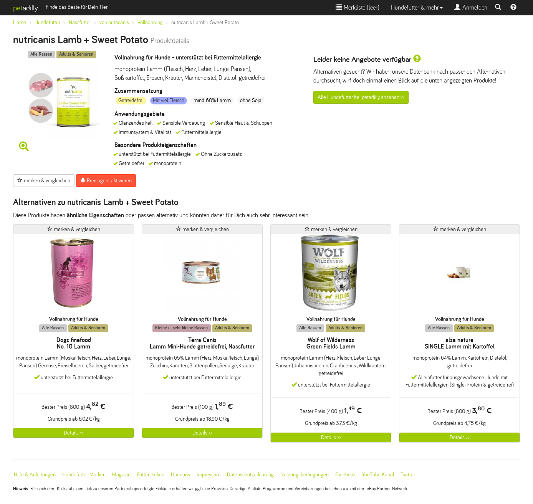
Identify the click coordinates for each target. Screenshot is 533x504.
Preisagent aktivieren (106, 180)
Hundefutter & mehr (417, 7)
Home (19, 22)
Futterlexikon (150, 475)
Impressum (208, 475)
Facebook (345, 475)
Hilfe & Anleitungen (35, 475)
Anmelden (470, 7)
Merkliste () (357, 7)
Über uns (180, 475)
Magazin (121, 475)
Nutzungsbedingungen (304, 475)
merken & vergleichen (43, 180)
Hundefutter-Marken (84, 475)
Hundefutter (47, 22)
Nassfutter (80, 22)
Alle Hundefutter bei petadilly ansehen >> (361, 97)
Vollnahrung (150, 22)
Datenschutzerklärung (250, 475)
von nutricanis (114, 22)
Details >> (74, 433)
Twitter (408, 475)
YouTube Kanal (378, 475)
